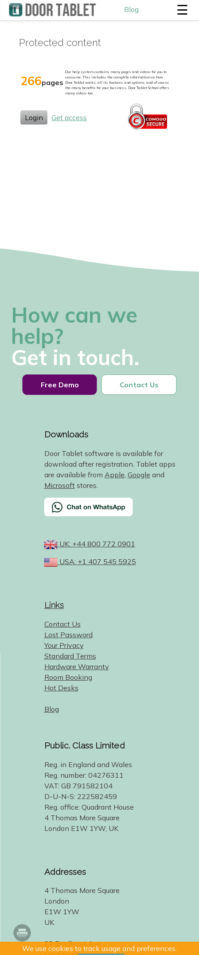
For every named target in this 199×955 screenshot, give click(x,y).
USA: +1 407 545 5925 (97, 561)
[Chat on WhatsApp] (110, 513)
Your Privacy (64, 645)
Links (54, 605)
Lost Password (68, 634)
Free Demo (60, 384)
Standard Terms (70, 655)
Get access (69, 117)
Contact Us (139, 384)
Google (139, 474)
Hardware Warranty (76, 666)
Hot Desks (61, 687)
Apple (115, 474)
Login (34, 117)
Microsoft (59, 485)
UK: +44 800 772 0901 (96, 543)
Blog (131, 9)
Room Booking (68, 677)
